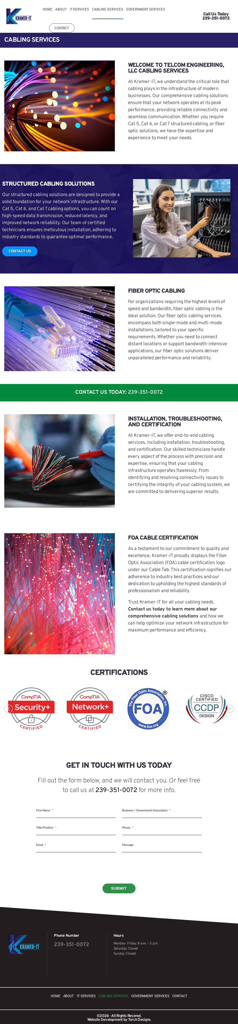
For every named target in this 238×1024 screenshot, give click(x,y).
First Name (44, 810)
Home (47, 9)
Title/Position (46, 827)
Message (128, 844)
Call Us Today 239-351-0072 (215, 16)
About (60, 9)
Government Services (145, 9)
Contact (62, 28)
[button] (8, 709)
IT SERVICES (79, 9)
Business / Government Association (146, 810)
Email (41, 844)
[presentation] (119, 868)
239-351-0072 (145, 392)
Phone (127, 827)
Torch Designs (139, 1019)
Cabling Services (107, 9)
